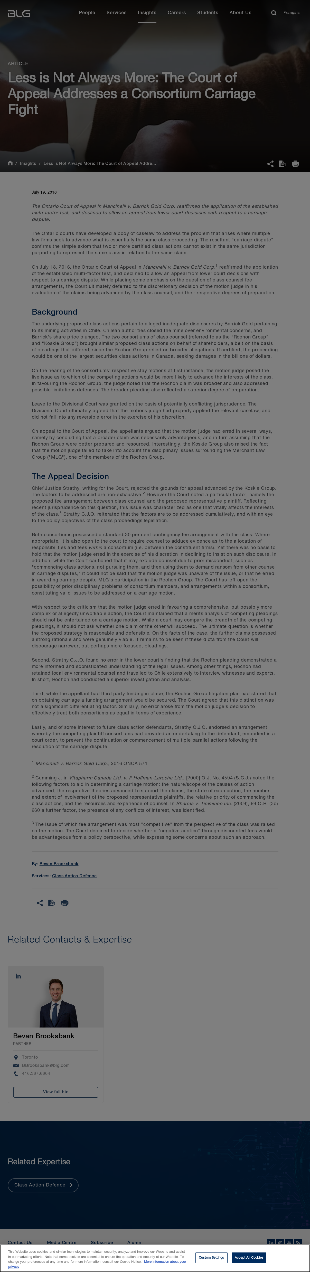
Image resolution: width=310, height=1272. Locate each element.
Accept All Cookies (249, 1262)
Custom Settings (211, 1262)
